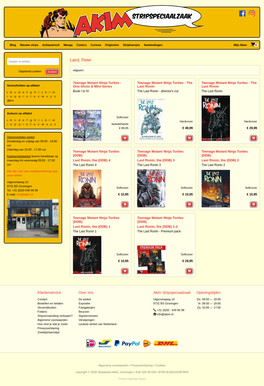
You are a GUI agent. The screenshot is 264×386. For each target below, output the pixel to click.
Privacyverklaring (48, 328)
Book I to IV (81, 91)
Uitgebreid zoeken (30, 71)
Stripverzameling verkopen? (55, 315)
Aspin (142, 378)
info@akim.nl (24, 194)
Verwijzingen (87, 319)
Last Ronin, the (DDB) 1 (91, 227)
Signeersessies (88, 315)
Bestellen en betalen (50, 303)
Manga (67, 44)
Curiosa (95, 44)
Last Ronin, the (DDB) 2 (220, 160)
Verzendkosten (47, 307)
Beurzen (84, 311)
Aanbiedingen (153, 44)
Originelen (112, 44)
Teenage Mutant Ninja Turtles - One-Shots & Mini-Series (97, 84)
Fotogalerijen (87, 307)
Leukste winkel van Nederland (98, 324)
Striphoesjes (131, 44)
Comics (81, 44)
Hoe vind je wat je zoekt (53, 324)
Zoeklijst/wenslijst (49, 332)
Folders (42, 311)
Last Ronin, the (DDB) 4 (91, 160)
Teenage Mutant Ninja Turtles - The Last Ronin (164, 84)
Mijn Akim (240, 44)
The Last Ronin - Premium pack (159, 231)
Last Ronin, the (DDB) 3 (156, 160)
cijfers (10, 100)
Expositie (84, 303)
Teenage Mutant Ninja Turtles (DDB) (96, 153)
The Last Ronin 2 (213, 165)
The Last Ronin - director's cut (157, 91)
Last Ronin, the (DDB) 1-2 (157, 227)
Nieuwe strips (29, 44)
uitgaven (78, 70)
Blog (13, 44)
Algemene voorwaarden (53, 319)
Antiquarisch (51, 44)
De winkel (85, 299)
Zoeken (52, 71)
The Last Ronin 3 (149, 165)
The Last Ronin (212, 91)
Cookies (160, 365)
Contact (42, 299)
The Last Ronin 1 (84, 231)
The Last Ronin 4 (84, 165)
